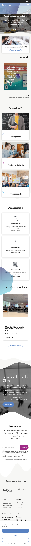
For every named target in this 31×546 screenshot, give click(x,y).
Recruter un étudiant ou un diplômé (15, 16)
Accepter (15, 531)
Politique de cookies (8, 543)
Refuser (15, 535)
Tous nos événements (7, 517)
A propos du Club (6, 503)
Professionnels (19, 503)
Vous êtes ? (15, 186)
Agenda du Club (6, 519)
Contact (26, 1)
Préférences (15, 540)
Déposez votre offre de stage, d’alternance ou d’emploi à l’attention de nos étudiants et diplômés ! (15, 20)
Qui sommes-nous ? (7, 505)
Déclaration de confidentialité (20, 543)
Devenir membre (6, 507)
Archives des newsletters (22, 514)
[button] (27, 4)
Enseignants (19, 507)
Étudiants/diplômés (20, 505)
